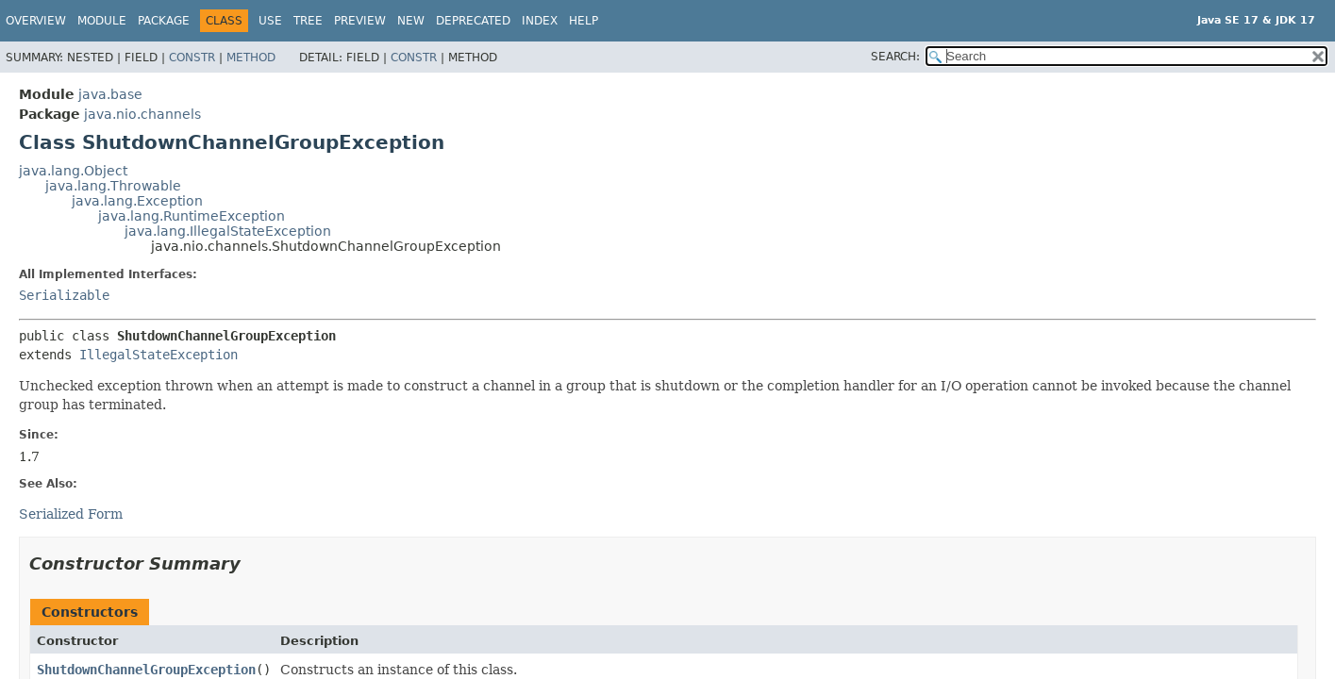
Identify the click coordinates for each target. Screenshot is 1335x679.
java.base (110, 94)
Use (270, 20)
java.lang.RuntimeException (191, 216)
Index (540, 20)
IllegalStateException (158, 354)
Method (250, 57)
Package (164, 20)
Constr (192, 57)
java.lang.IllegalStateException (228, 231)
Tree (308, 20)
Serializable (64, 295)
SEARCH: (895, 56)
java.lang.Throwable (113, 185)
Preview (360, 20)
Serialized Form (71, 514)
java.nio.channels (142, 114)
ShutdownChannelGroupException (146, 669)
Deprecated (473, 20)
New (411, 20)
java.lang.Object (73, 170)
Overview (36, 20)
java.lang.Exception (137, 200)
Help (583, 20)
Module (101, 20)
